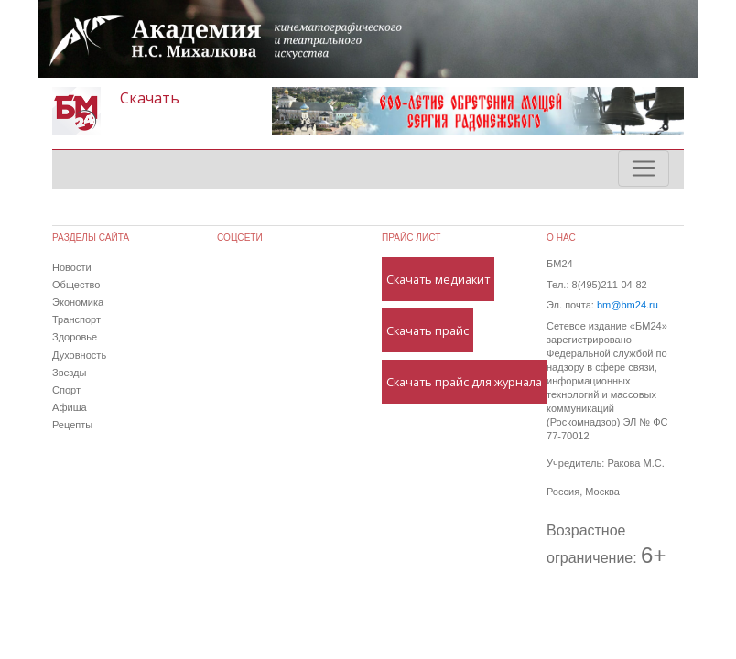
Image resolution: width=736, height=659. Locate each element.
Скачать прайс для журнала (464, 381)
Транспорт (76, 319)
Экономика (77, 302)
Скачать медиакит (438, 279)
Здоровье (74, 336)
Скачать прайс (427, 330)
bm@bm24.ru (627, 304)
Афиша (69, 407)
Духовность (79, 355)
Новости (72, 267)
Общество (76, 284)
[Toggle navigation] (643, 168)
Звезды (69, 372)
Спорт (66, 389)
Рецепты (72, 424)
